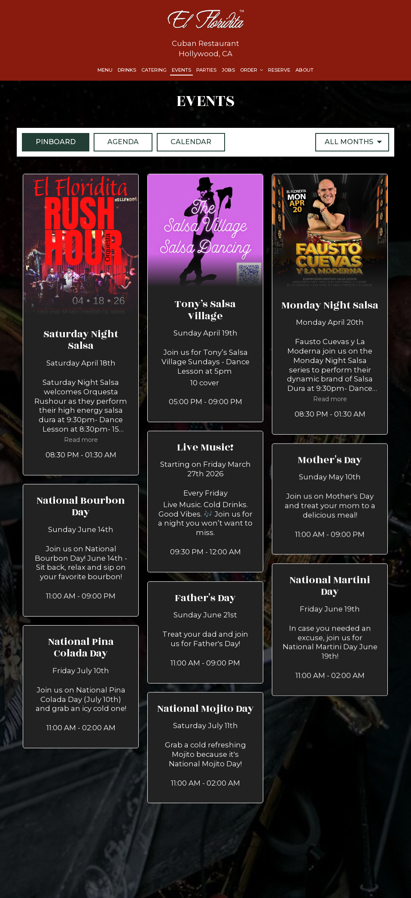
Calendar (184, 141)
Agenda (116, 141)
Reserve (279, 70)
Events (181, 70)
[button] (81, 324)
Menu (105, 70)
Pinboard (49, 141)
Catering (154, 70)
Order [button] (251, 70)
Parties (206, 70)
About (304, 70)
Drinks (127, 70)
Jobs (228, 70)
